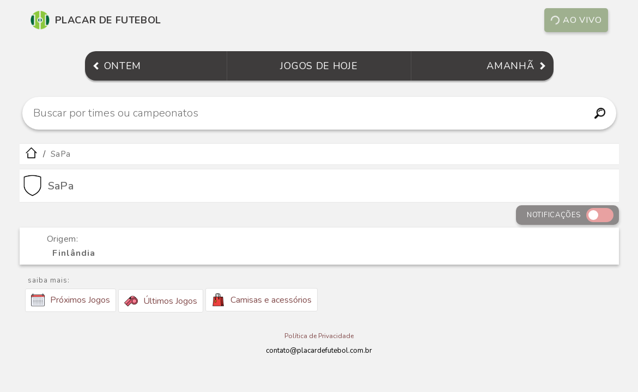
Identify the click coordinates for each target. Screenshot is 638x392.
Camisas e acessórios (261, 300)
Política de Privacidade (319, 336)
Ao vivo (575, 20)
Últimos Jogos (160, 301)
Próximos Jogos (70, 300)
